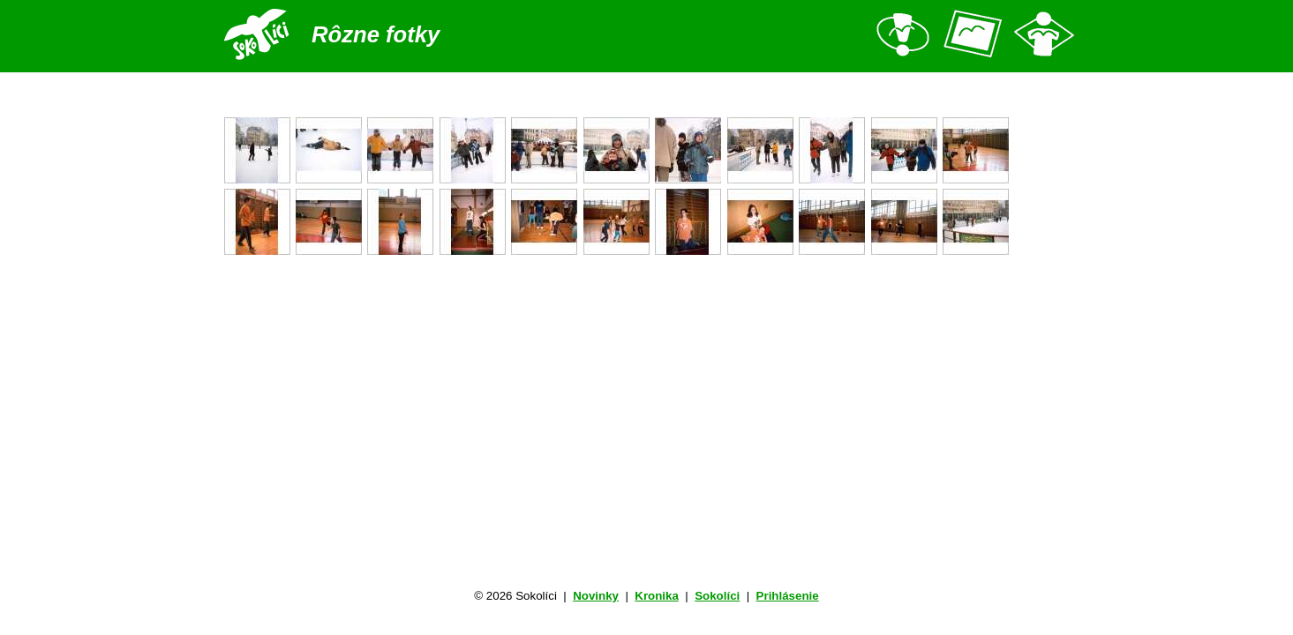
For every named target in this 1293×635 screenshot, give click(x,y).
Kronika (657, 595)
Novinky (596, 595)
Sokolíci (717, 595)
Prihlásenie (787, 595)
